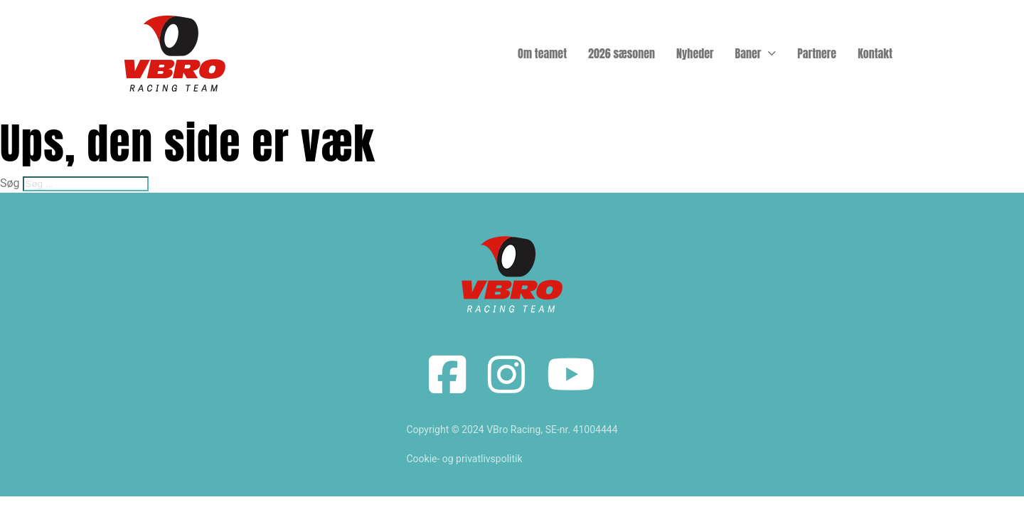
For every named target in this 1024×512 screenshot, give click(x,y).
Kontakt (875, 53)
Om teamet (542, 53)
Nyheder (695, 53)
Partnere (816, 53)
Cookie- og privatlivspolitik (464, 458)
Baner (748, 53)
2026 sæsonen (621, 53)
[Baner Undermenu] (772, 53)
